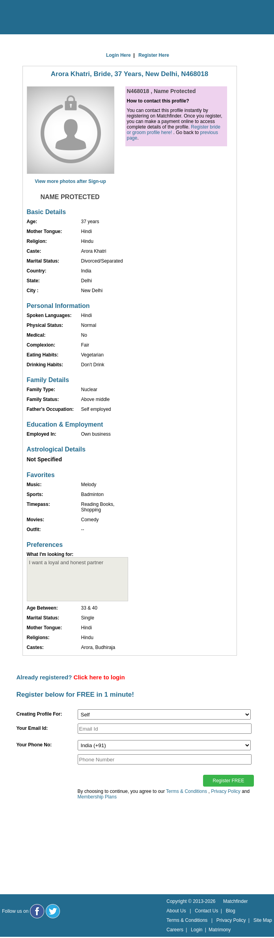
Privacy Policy (225, 791)
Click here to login (99, 677)
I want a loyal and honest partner (77, 579)
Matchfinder (235, 901)
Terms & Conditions (186, 791)
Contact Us (206, 911)
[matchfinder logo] (39, 17)
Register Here (153, 55)
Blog (230, 911)
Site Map (262, 920)
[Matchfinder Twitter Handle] (53, 911)
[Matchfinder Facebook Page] (37, 911)
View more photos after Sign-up (70, 181)
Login (196, 929)
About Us (176, 911)
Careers (174, 929)
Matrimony (220, 929)
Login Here (118, 55)
